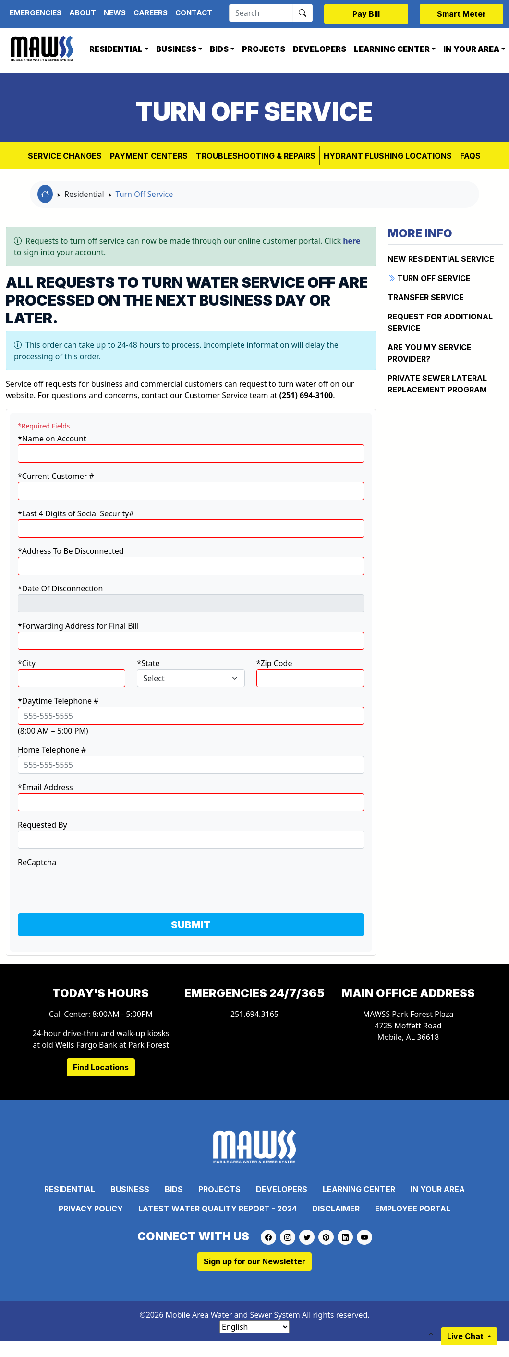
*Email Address (45, 787)
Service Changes (65, 155)
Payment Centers (149, 155)
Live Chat (466, 1336)
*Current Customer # (56, 476)
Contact (193, 12)
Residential (116, 49)
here (351, 240)
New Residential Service (441, 259)
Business (176, 49)
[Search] (261, 13)
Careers (150, 12)
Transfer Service (426, 297)
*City (27, 663)
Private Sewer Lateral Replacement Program (437, 383)
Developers (319, 49)
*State (148, 663)
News (115, 12)
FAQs (470, 155)
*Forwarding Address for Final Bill (78, 626)
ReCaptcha (37, 862)
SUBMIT (191, 924)
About (82, 12)
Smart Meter (461, 14)
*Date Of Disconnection (60, 588)
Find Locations (101, 1067)
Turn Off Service (144, 194)
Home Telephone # (52, 750)
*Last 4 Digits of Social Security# (76, 513)
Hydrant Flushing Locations (388, 155)
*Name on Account (52, 438)
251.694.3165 (254, 1014)
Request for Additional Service (440, 322)
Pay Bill (366, 14)
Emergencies (35, 12)
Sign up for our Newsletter (254, 1261)
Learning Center (392, 49)
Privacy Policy (91, 1208)
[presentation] (91, 886)
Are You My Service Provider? (430, 353)
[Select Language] (254, 1326)
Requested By (42, 824)
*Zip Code (274, 663)
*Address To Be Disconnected (71, 551)
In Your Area (438, 1189)
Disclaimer (336, 1208)
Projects (263, 49)
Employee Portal (412, 1208)
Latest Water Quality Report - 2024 (217, 1208)
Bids (219, 49)
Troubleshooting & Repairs (255, 155)
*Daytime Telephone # (58, 701)
